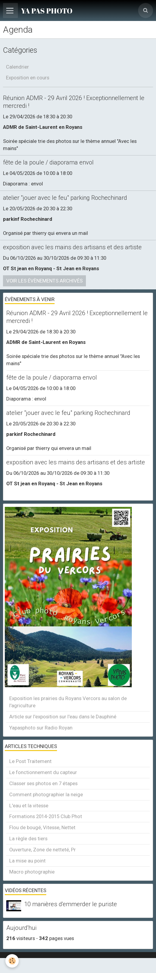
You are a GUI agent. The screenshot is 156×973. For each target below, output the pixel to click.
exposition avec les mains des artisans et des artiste (72, 247)
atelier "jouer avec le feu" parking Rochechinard (65, 197)
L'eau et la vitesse (28, 806)
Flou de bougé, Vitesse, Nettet (42, 827)
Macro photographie (32, 872)
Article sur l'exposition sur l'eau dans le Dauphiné (62, 717)
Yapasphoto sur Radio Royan (40, 728)
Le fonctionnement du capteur (43, 772)
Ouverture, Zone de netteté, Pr (42, 850)
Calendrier (17, 67)
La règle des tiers (28, 838)
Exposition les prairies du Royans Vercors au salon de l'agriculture (68, 701)
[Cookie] (12, 961)
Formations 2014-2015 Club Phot (45, 816)
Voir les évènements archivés (44, 281)
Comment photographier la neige (46, 794)
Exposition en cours (27, 78)
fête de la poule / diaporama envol (48, 162)
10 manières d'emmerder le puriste (70, 904)
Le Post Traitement (30, 761)
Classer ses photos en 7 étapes (43, 783)
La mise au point (27, 861)
